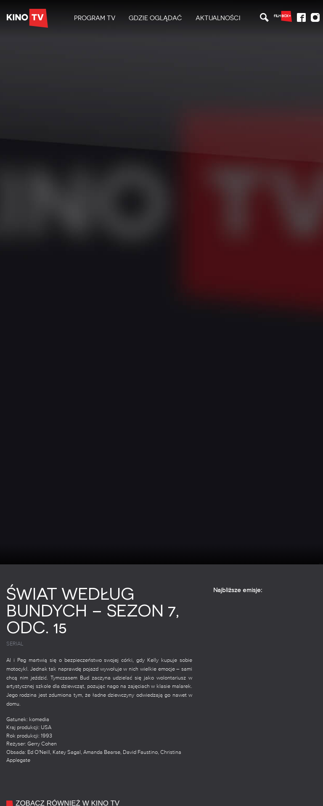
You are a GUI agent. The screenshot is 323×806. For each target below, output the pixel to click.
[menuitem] (94, 18)
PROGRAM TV (94, 18)
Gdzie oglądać (155, 18)
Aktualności (218, 18)
